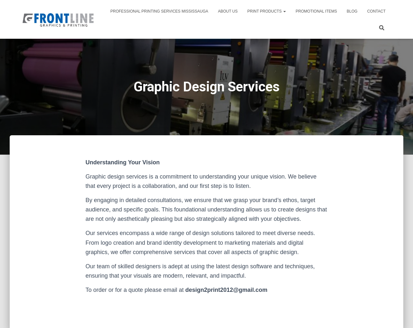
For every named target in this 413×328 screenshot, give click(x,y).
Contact (376, 11)
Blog (352, 11)
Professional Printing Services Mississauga (159, 11)
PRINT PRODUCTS (266, 11)
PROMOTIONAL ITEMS (316, 11)
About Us (227, 11)
